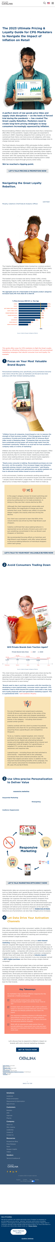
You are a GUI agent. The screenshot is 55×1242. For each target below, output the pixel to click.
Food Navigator (6, 1070)
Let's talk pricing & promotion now (27, 171)
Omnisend (5, 1074)
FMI (4, 1066)
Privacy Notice (32, 1226)
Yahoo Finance (6, 1065)
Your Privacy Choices (27, 1181)
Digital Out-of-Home (42, 909)
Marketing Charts (6, 1068)
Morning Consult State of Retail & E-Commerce (13, 1071)
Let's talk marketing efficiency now (27, 883)
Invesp (4, 1073)
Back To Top (27, 1083)
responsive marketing (21, 791)
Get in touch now (27, 1050)
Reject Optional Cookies (18, 1231)
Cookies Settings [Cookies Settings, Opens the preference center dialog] (28, 1238)
